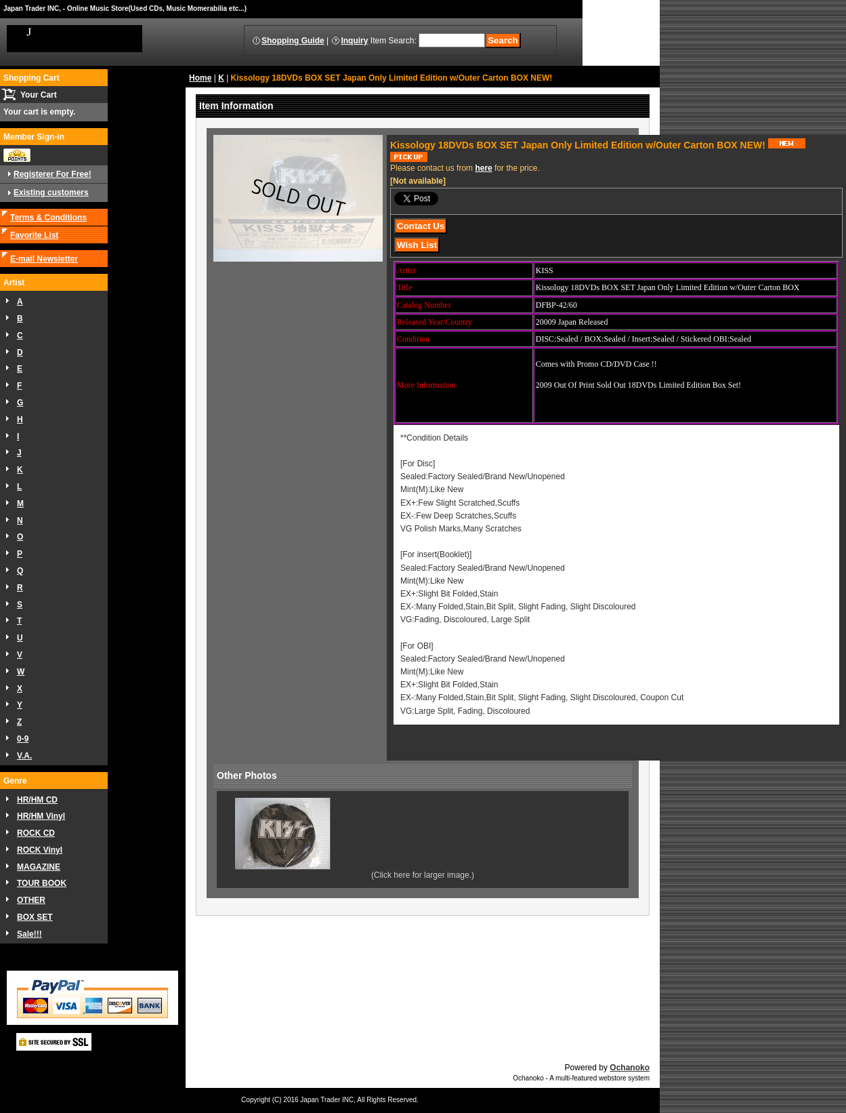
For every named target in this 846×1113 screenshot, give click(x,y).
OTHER (31, 900)
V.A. (24, 756)
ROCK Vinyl (39, 850)
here (483, 168)
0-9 (22, 739)
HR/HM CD (37, 800)
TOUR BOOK (41, 883)
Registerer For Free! (52, 174)
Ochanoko (630, 1067)
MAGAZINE (38, 867)
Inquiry (354, 40)
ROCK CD (36, 833)
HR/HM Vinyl (41, 816)
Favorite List (34, 235)
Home (200, 78)
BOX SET (35, 917)
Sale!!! (29, 934)
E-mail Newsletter (44, 259)
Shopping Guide (292, 40)
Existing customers (51, 192)
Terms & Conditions (48, 217)
